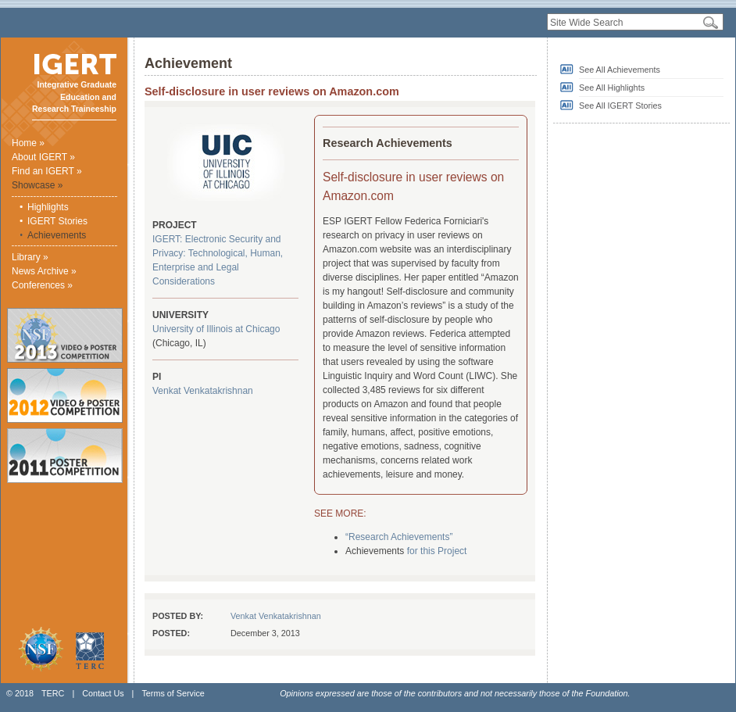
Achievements (56, 235)
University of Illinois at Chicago (216, 329)
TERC (52, 693)
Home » (28, 143)
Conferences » (42, 285)
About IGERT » (43, 157)
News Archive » (44, 271)
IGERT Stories (57, 221)
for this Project (437, 551)
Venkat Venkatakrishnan (202, 390)
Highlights (48, 207)
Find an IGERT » (47, 171)
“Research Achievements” (398, 536)
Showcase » (37, 185)
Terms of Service (172, 693)
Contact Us (102, 693)
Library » (30, 257)
